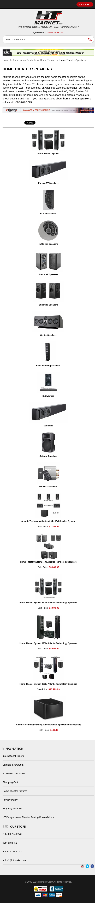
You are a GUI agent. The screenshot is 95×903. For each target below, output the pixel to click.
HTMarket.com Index (14, 773)
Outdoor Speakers (48, 456)
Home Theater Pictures (15, 791)
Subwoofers (48, 396)
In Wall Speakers (48, 213)
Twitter (87, 866)
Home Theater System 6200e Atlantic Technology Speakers (48, 602)
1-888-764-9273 (54, 32)
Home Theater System (48, 153)
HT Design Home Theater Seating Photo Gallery (28, 817)
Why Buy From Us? (13, 808)
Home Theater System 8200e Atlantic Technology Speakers (48, 643)
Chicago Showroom (13, 764)
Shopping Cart (10, 782)
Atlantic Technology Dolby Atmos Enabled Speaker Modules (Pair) (48, 725)
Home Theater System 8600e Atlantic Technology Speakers (48, 684)
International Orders (13, 756)
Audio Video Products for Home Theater (34, 60)
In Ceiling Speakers (48, 244)
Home (6, 60)
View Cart (85, 4)
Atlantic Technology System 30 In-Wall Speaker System (48, 521)
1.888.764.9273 (13, 834)
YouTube (82, 866)
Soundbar (48, 426)
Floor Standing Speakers (48, 365)
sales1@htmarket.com (14, 860)
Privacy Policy (10, 799)
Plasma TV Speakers (48, 183)
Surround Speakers (48, 305)
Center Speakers (48, 335)
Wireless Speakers (48, 486)
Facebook (92, 866)
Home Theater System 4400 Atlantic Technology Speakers (48, 562)
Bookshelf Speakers (48, 274)
